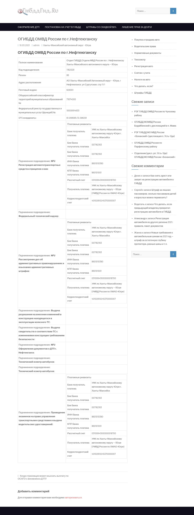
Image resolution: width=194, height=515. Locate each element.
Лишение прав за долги (137, 27)
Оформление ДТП (29, 27)
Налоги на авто (142, 79)
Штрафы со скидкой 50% (101, 27)
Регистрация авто (143, 66)
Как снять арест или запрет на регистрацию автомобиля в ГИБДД (154, 179)
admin (36, 45)
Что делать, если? (143, 86)
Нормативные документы (147, 52)
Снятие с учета (142, 72)
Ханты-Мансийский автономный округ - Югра (67, 45)
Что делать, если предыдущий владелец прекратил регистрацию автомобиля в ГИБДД (153, 208)
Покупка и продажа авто (147, 39)
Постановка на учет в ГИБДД (63, 27)
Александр (140, 218)
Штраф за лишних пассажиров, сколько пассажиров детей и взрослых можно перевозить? (155, 193)
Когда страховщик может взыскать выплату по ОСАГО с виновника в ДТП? (43, 477)
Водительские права (145, 46)
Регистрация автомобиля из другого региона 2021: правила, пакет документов (153, 222)
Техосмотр (140, 59)
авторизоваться (73, 497)
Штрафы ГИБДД (143, 92)
